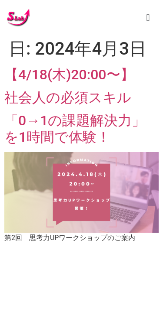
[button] (148, 17)
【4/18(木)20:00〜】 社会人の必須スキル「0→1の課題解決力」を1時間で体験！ (75, 105)
